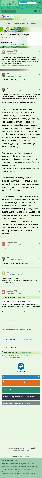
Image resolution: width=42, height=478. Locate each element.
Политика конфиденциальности (16, 448)
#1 (39, 52)
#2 (39, 74)
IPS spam (14, 456)
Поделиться (10, 339)
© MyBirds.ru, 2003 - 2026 (9, 460)
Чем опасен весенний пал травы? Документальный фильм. (18, 383)
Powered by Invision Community (21, 450)
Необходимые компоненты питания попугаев (17, 403)
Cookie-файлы (32, 448)
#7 (39, 292)
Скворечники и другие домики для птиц (15, 376)
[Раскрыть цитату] (4, 297)
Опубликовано (14, 53)
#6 (39, 273)
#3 (39, 89)
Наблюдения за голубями (16, 44)
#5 (39, 258)
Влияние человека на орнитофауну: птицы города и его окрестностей (18, 397)
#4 (39, 243)
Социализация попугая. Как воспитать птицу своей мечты (18, 390)
